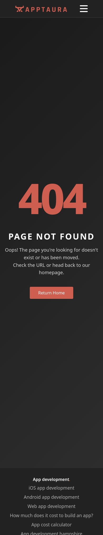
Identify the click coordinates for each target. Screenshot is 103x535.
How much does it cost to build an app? (51, 515)
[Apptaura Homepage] (41, 9)
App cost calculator (51, 525)
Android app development (51, 497)
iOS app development (51, 488)
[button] (84, 8)
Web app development (52, 506)
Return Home (51, 293)
